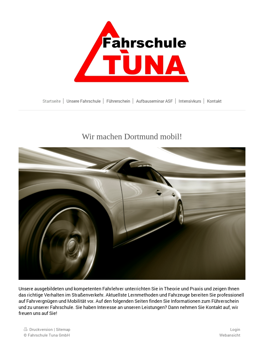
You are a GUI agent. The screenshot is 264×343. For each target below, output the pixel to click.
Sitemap (63, 329)
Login (235, 329)
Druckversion (39, 329)
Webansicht (229, 335)
